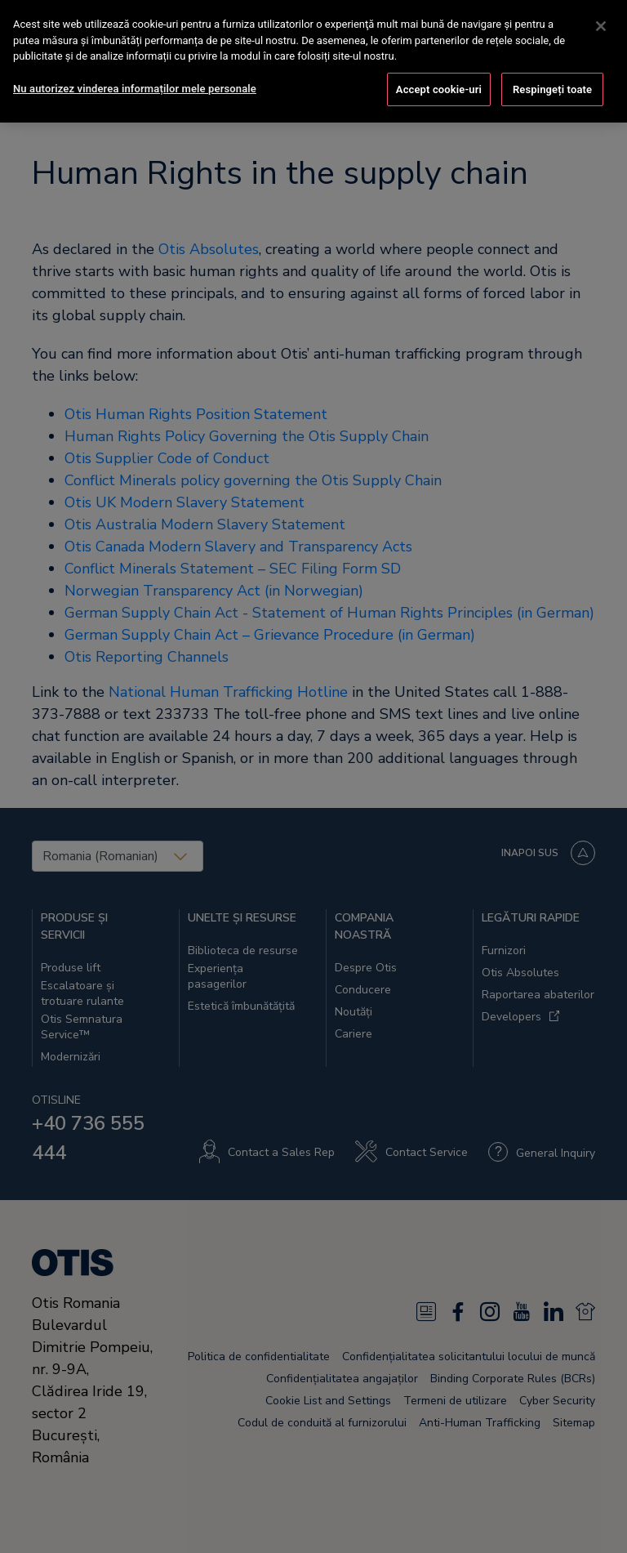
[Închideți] (601, 25)
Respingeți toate (552, 88)
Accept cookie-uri (439, 88)
